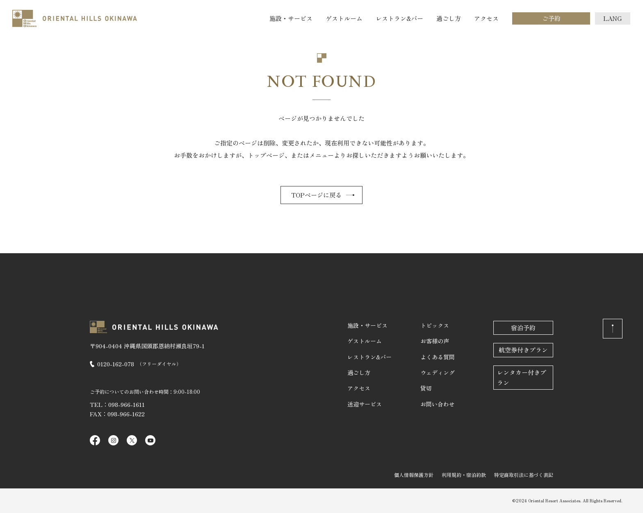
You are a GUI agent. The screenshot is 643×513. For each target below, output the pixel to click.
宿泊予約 (523, 327)
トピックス (434, 325)
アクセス (486, 18)
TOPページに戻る (316, 195)
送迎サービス (364, 404)
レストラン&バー (399, 18)
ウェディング (437, 372)
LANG (612, 18)
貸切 (426, 388)
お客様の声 (434, 341)
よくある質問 (437, 357)
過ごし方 (448, 18)
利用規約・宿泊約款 (464, 474)
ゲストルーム (344, 18)
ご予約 (551, 18)
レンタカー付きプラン (521, 377)
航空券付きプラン (523, 349)
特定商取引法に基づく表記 (523, 474)
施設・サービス (290, 18)
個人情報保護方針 (413, 474)
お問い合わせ (437, 404)
